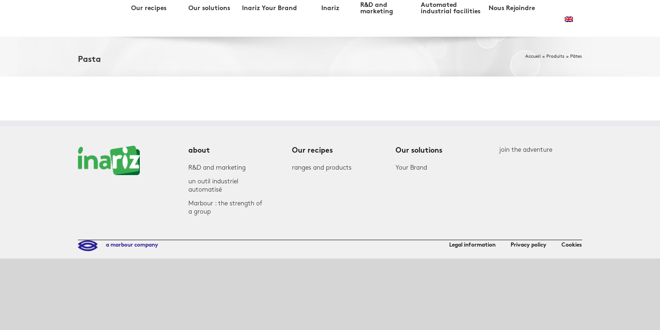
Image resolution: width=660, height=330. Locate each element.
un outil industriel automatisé (213, 185)
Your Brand (411, 167)
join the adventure (525, 150)
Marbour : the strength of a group (225, 207)
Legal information (472, 245)
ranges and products (322, 167)
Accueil (533, 56)
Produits (555, 56)
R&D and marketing (217, 167)
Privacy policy (528, 245)
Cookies (571, 245)
